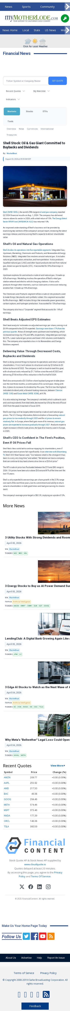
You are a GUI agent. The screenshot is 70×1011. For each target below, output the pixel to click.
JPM (16, 654)
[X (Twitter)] (22, 887)
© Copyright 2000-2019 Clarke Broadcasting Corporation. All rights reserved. (35, 981)
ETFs (45, 111)
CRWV (29, 606)
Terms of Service (24, 973)
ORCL (7, 821)
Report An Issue (56, 957)
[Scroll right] (67, 7)
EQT (40, 606)
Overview (11, 128)
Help (39, 957)
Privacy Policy (48, 973)
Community (47, 6)
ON (31, 707)
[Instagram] (48, 887)
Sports (26, 6)
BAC (6, 793)
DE (15, 707)
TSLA (41, 707)
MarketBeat (14, 549)
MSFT (6, 810)
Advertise (26, 957)
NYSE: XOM (33, 394)
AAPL (6, 782)
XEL (25, 553)
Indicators (11, 99)
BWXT (23, 606)
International (47, 128)
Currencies (32, 128)
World (64, 30)
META (23, 755)
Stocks (29, 111)
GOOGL (46, 606)
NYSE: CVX (8, 394)
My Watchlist (39, 91)
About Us (11, 957)
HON (19, 707)
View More (57, 765)
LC (20, 654)
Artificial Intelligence (21, 602)
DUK (35, 606)
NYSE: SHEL (13, 212)
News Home (10, 30)
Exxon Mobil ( (23, 394)
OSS (35, 707)
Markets (11, 111)
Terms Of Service (41, 876)
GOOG (7, 799)
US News (50, 30)
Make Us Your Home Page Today (24, 926)
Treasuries (12, 134)
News (8, 6)
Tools (10, 121)
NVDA (25, 707)
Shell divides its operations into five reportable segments (27, 250)
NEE (15, 553)
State (37, 30)
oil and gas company (48, 212)
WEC (20, 553)
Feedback (35, 1006)
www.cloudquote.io (35, 864)
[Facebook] (31, 887)
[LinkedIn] (39, 887)
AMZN (16, 606)
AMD (6, 788)
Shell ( (5, 212)
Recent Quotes (13, 91)
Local (25, 30)
